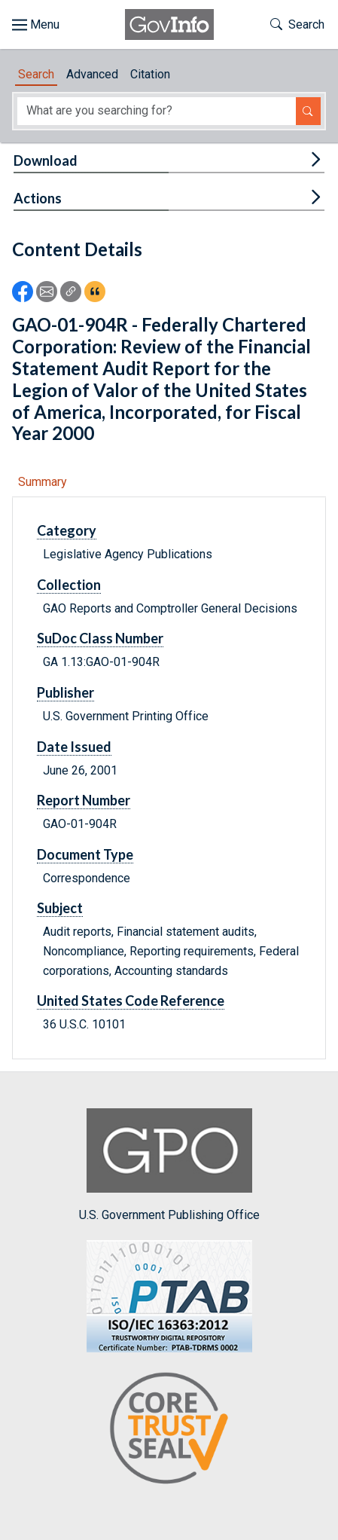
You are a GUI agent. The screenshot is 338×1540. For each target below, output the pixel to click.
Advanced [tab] (92, 74)
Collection (69, 584)
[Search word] (156, 111)
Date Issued (74, 746)
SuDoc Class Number (100, 638)
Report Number (83, 800)
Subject (60, 908)
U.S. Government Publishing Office (169, 1165)
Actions (38, 198)
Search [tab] (36, 74)
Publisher (65, 692)
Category (66, 530)
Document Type (85, 854)
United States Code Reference (130, 1000)
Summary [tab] (42, 482)
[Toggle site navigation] (35, 25)
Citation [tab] (150, 74)
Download (46, 160)
